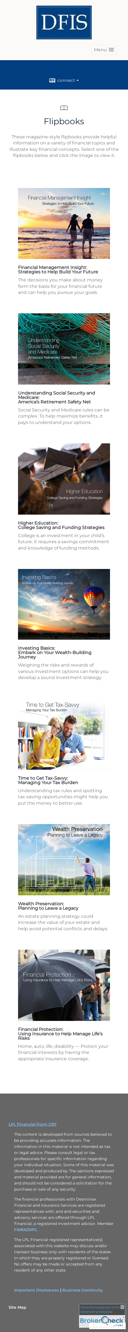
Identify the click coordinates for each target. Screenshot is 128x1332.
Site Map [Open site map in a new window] (17, 1307)
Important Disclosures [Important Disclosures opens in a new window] (36, 1290)
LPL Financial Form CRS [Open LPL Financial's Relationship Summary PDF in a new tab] (33, 1124)
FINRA (20, 1229)
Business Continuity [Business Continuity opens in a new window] (82, 1290)
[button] (104, 50)
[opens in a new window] (64, 257)
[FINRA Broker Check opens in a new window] (102, 1315)
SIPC (32, 1229)
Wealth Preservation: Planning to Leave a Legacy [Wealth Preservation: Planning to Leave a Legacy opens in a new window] (48, 906)
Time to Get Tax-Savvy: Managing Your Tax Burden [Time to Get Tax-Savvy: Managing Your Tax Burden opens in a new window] (48, 780)
